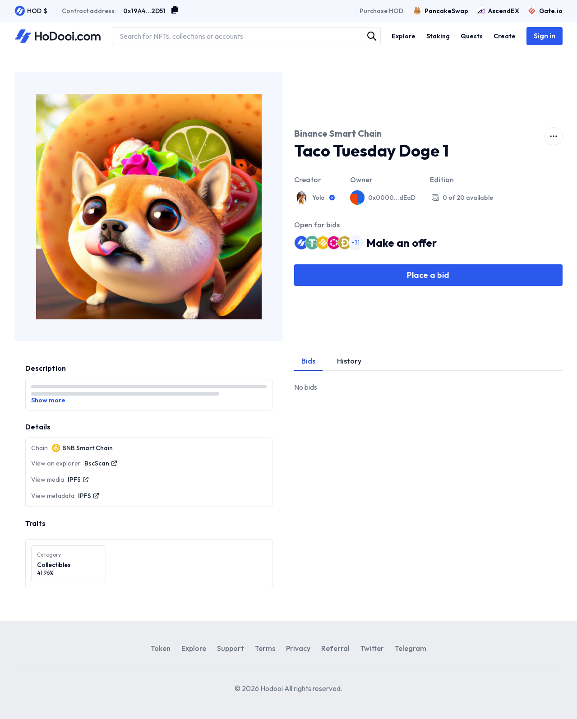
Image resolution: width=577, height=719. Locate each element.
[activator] (554, 136)
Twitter (372, 648)
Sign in (544, 35)
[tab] (308, 361)
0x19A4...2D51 (144, 11)
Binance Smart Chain (338, 133)
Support (230, 648)
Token (161, 648)
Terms (265, 648)
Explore (193, 648)
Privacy (298, 648)
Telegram (410, 648)
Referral (335, 648)
